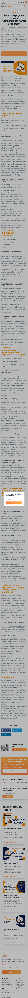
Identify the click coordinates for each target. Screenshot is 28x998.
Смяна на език (14, 502)
